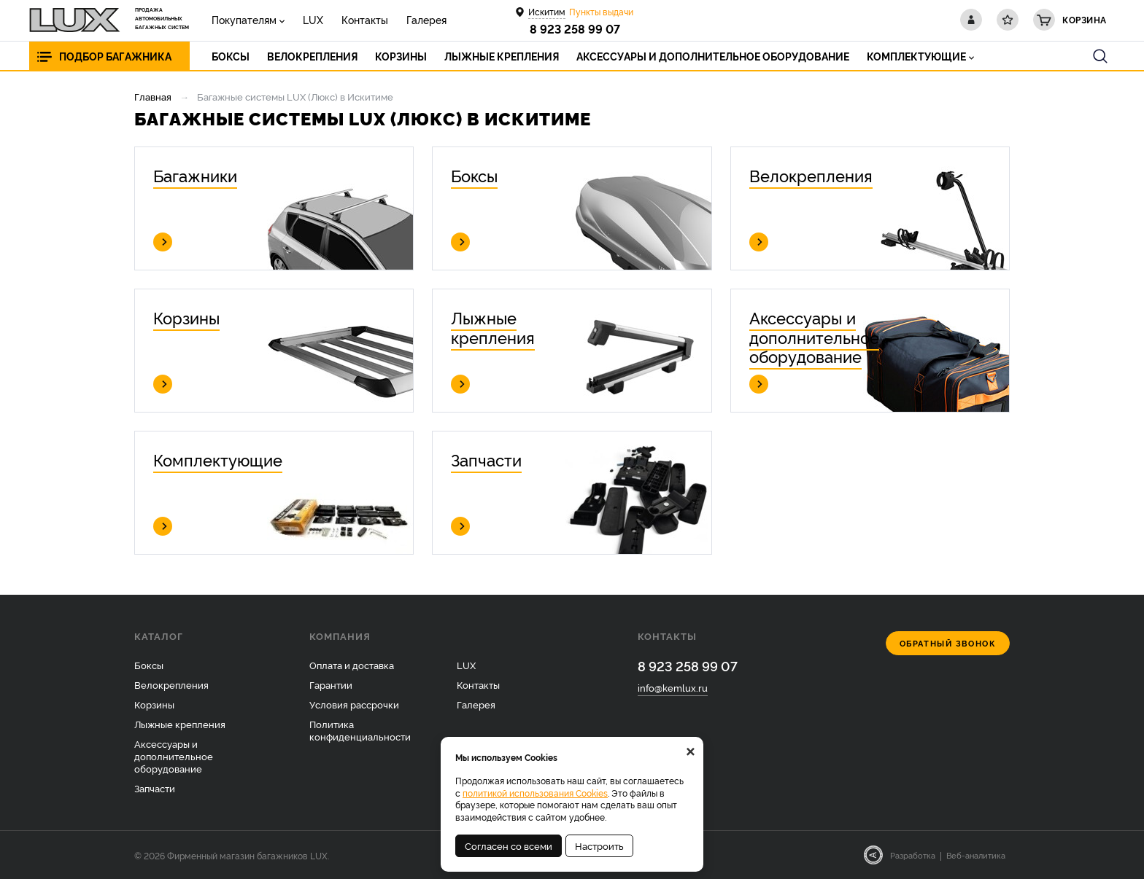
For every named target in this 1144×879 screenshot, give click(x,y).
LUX (313, 19)
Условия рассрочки (354, 704)
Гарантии (330, 684)
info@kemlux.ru (673, 687)
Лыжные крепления (179, 723)
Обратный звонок (948, 643)
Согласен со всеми (508, 845)
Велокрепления (171, 684)
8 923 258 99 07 (575, 28)
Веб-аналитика (975, 855)
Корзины (154, 704)
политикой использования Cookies (535, 792)
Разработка (912, 855)
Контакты (364, 19)
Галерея (426, 19)
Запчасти (154, 787)
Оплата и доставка (351, 664)
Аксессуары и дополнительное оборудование (173, 756)
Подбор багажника (115, 56)
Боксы (148, 664)
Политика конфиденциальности (360, 730)
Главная (152, 96)
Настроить (599, 845)
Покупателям (244, 19)
